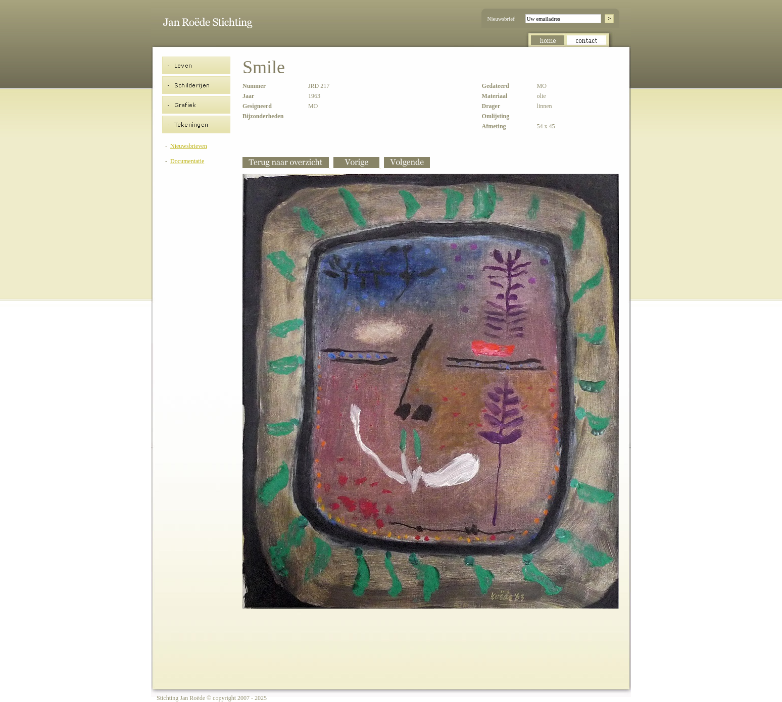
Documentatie (187, 161)
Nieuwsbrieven (188, 145)
